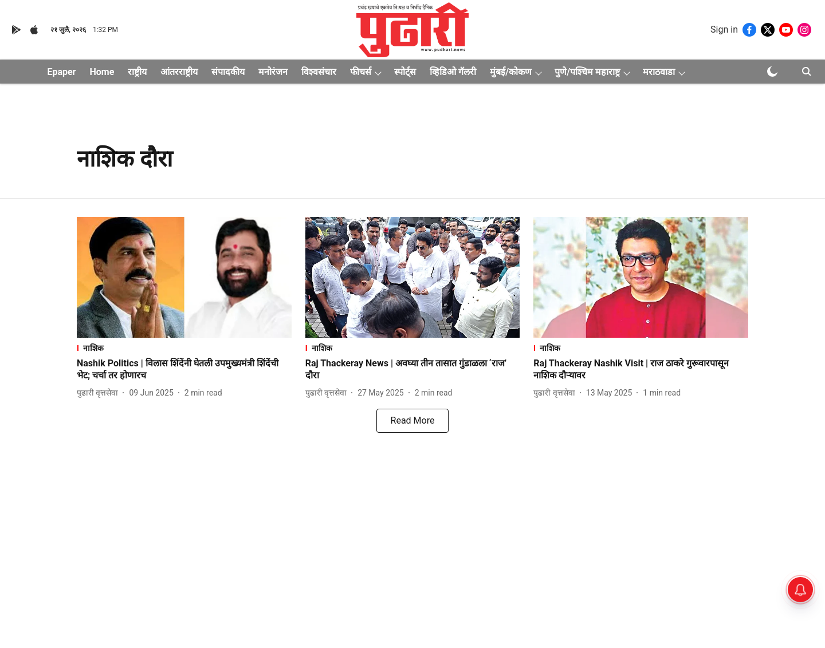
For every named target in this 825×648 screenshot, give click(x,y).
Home (101, 71)
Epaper (61, 71)
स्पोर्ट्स (405, 71)
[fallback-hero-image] (184, 277)
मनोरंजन (273, 71)
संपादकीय (228, 71)
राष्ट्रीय (137, 71)
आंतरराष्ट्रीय (179, 71)
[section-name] (184, 347)
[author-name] (100, 393)
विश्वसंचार (318, 71)
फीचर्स (360, 71)
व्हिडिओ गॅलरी (453, 71)
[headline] (184, 370)
